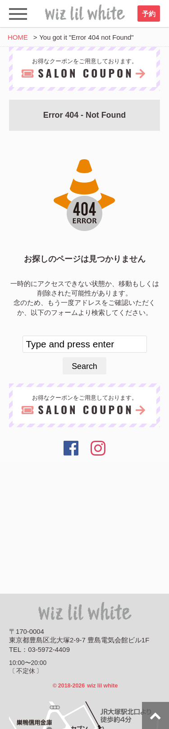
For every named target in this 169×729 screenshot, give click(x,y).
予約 (148, 14)
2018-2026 (85, 686)
